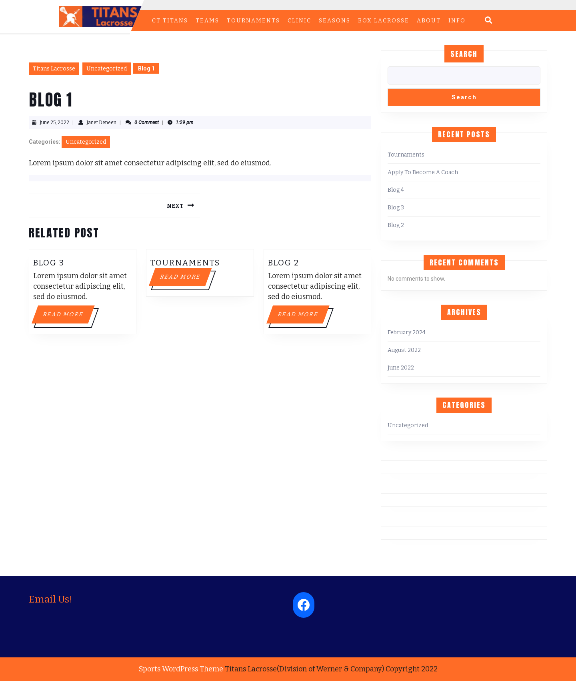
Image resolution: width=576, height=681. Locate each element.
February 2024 (407, 332)
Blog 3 (48, 262)
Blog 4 (396, 190)
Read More (68, 316)
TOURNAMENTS (253, 20)
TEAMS (207, 20)
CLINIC (299, 20)
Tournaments (185, 262)
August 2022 (404, 350)
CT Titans (170, 20)
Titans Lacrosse (54, 68)
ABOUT (429, 20)
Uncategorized (106, 68)
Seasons (334, 20)
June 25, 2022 (54, 122)
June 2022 (401, 367)
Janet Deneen (101, 122)
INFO (457, 20)
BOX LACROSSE (383, 20)
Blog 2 (283, 262)
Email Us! (50, 599)
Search (464, 53)
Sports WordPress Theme (181, 669)
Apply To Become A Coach (423, 172)
